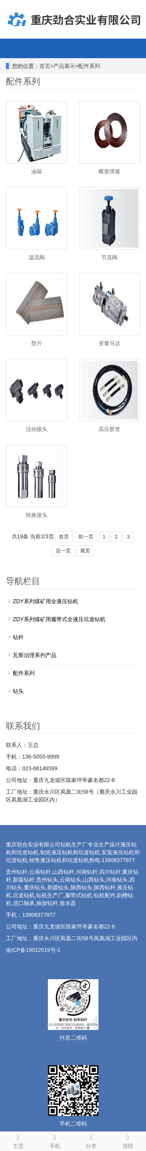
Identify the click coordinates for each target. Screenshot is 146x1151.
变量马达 (109, 343)
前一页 (85, 537)
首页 (44, 66)
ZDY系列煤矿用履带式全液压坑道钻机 (59, 619)
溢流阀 (36, 257)
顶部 (127, 1140)
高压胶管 (109, 429)
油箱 (36, 171)
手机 (55, 1140)
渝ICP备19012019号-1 (33, 950)
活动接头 (36, 429)
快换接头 (36, 515)
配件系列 (89, 66)
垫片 (36, 343)
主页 (18, 1140)
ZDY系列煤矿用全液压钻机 (45, 601)
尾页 (85, 551)
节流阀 (109, 257)
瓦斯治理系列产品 (34, 655)
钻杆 (18, 637)
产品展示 (64, 66)
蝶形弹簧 (109, 171)
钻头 (18, 691)
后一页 (63, 551)
